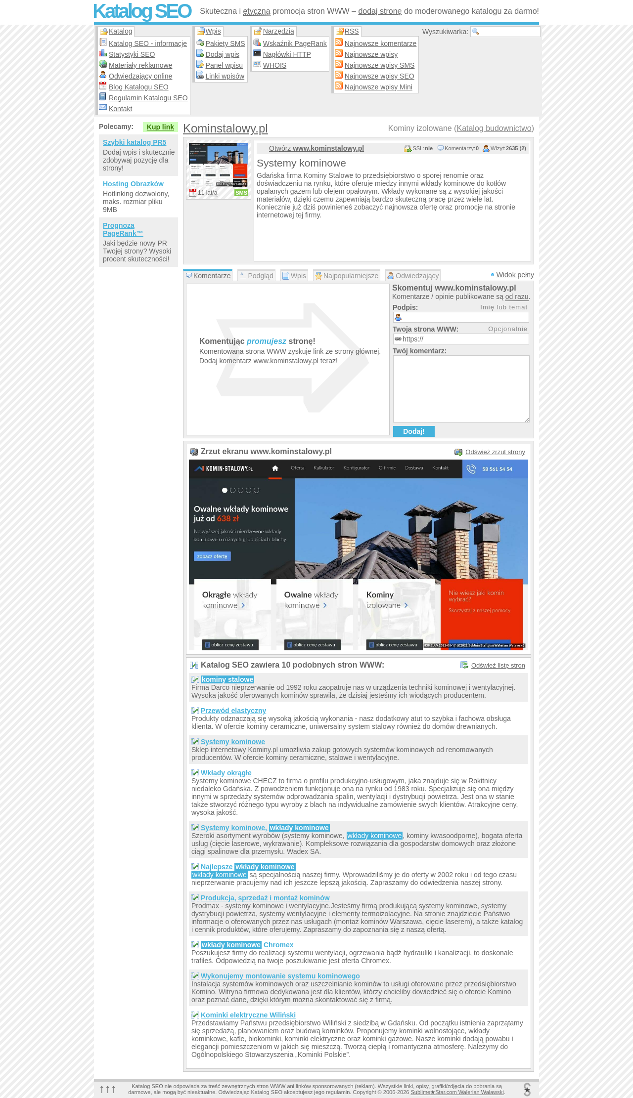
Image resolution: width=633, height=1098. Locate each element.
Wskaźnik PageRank (295, 43)
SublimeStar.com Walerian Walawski (456, 1092)
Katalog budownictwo (493, 128)
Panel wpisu (224, 65)
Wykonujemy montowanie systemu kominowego (280, 976)
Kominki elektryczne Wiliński (248, 1015)
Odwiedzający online (140, 76)
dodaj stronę (380, 11)
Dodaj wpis (222, 54)
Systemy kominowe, (265, 828)
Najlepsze (248, 867)
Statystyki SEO (132, 54)
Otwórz (316, 148)
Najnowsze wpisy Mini (378, 87)
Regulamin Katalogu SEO (148, 98)
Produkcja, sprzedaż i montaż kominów (265, 898)
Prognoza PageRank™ (123, 229)
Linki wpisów (225, 76)
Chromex (247, 945)
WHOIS (274, 65)
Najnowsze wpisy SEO (379, 76)
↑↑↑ (108, 1088)
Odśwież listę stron (498, 665)
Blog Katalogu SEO (139, 87)
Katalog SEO (141, 11)
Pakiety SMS (225, 43)
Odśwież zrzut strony (495, 452)
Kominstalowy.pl (225, 128)
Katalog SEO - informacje (148, 43)
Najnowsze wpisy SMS (380, 65)
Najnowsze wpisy (371, 54)
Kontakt (120, 109)
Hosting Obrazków (133, 184)
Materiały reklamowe (140, 65)
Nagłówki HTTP (287, 54)
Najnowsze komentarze (381, 43)
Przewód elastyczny (233, 711)
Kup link (160, 127)
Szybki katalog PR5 (134, 142)
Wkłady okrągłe (226, 773)
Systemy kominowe (233, 742)
